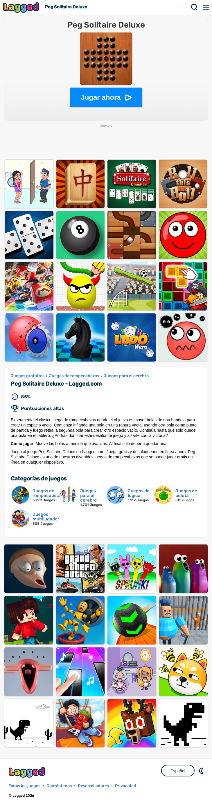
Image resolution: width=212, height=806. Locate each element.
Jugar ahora (101, 97)
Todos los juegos (24, 785)
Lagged (22, 7)
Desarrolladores (93, 785)
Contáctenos (59, 785)
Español (177, 771)
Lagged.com (27, 772)
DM (202, 770)
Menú (206, 7)
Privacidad (125, 785)
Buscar (194, 7)
